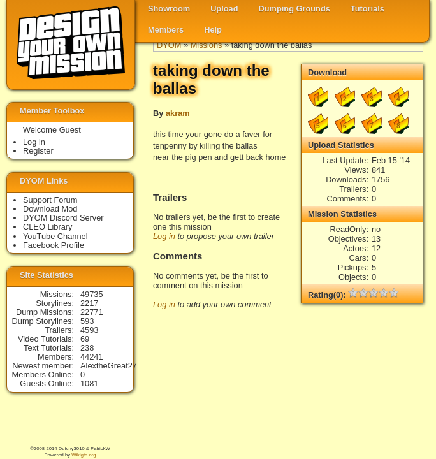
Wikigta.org (83, 455)
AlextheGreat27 (108, 365)
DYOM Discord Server (63, 217)
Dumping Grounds (294, 8)
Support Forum (50, 200)
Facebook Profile (53, 245)
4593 (89, 330)
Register (38, 151)
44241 (91, 356)
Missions (206, 45)
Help (213, 29)
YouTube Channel (55, 236)
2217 (89, 303)
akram (178, 113)
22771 (91, 312)
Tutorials (367, 8)
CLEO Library (48, 226)
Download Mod (50, 209)
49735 (91, 294)
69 (84, 339)
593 (87, 321)
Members (166, 29)
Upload (224, 8)
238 (87, 348)
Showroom (169, 8)
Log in (164, 236)
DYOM (169, 45)
